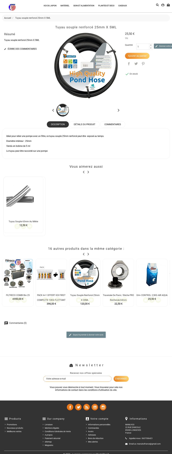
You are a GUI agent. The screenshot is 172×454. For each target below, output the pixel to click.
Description (58, 124)
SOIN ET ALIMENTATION (83, 6)
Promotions (12, 424)
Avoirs (90, 431)
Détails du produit (84, 124)
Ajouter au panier (137, 55)
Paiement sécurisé (52, 438)
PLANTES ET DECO (106, 6)
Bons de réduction (95, 438)
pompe (44, 151)
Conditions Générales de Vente (58, 431)
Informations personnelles (99, 424)
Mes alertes (93, 442)
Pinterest (143, 63)
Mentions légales (52, 428)
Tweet (136, 63)
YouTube (95, 407)
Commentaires (112, 124)
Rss (86, 407)
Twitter (78, 407)
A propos (48, 435)
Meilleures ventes (14, 431)
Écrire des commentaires (20, 49)
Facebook (70, 407)
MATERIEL (64, 6)
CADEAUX (122, 6)
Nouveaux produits (15, 428)
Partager (129, 63)
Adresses (92, 435)
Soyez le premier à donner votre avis (86, 335)
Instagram (103, 407)
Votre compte (99, 418)
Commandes (93, 428)
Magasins (49, 445)
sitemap (48, 442)
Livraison (49, 424)
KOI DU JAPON (50, 6)
